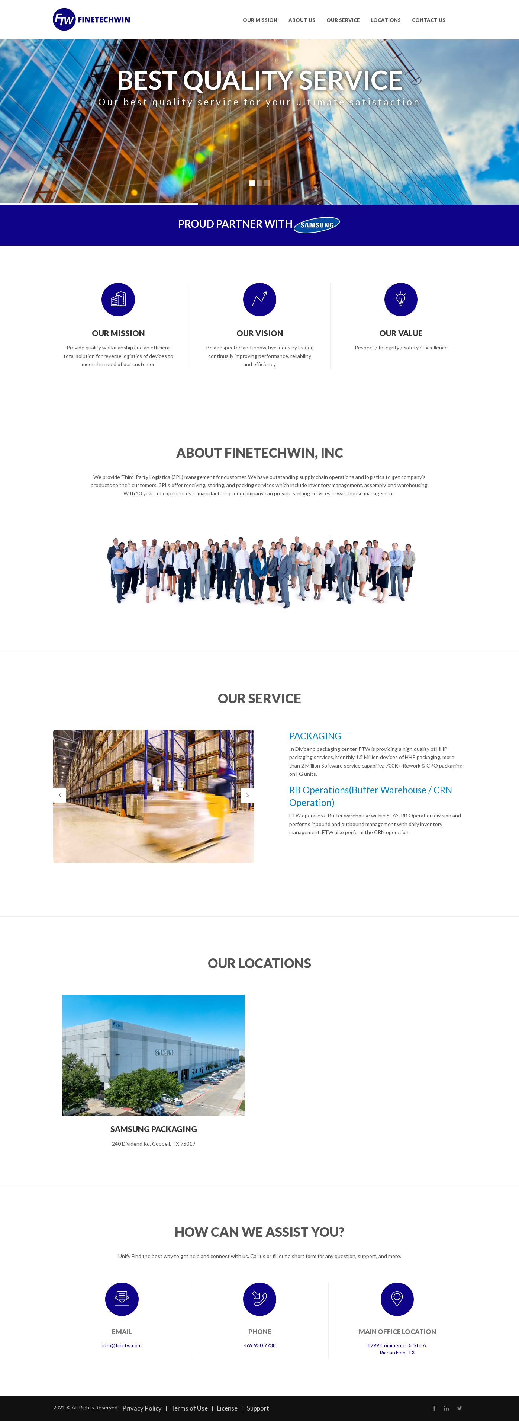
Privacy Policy (142, 1408)
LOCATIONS (386, 20)
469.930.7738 (260, 1345)
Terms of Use (189, 1408)
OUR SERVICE (343, 20)
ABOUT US (301, 20)
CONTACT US (428, 20)
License (227, 1408)
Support (258, 1408)
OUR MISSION (260, 20)
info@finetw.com (122, 1345)
